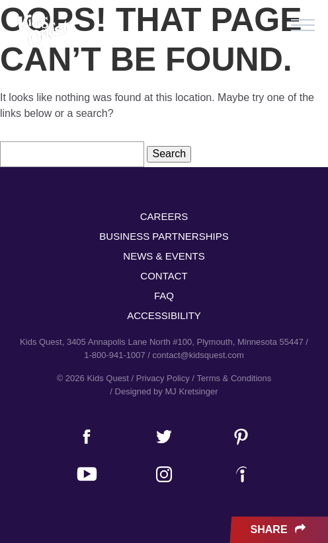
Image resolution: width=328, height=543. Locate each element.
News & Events (163, 256)
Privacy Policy (163, 378)
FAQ (164, 295)
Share (279, 529)
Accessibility (164, 315)
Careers (164, 216)
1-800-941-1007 (114, 355)
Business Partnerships (163, 236)
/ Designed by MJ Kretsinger (164, 391)
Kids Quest (42, 31)
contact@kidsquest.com (198, 355)
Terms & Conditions (234, 378)
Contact (163, 275)
